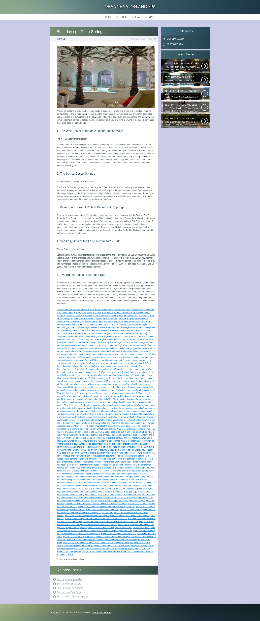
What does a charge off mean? (70, 453)
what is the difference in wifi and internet (128, 423)
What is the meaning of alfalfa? (83, 327)
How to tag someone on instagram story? (114, 366)
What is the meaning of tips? (133, 441)
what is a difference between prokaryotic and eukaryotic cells (100, 435)
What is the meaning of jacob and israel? (115, 426)
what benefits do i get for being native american (127, 339)
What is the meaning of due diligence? (95, 336)
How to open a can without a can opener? (97, 429)
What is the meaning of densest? (120, 453)
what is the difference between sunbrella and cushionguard (106, 402)
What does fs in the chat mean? (132, 524)
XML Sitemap (105, 612)
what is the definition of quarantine (97, 551)
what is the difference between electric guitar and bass (108, 530)
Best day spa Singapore (69, 583)
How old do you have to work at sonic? (130, 336)
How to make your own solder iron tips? (127, 408)
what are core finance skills (106, 486)
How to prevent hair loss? (107, 318)
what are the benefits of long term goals (122, 492)
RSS (94, 612)
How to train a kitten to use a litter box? (74, 363)
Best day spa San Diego (69, 592)
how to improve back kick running (71, 456)
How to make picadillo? (136, 363)
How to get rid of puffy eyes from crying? (97, 393)
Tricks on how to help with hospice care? (137, 390)
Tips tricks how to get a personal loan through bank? (88, 315)
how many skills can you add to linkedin (97, 527)
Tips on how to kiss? (83, 312)
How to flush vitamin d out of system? (73, 414)
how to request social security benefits (103, 456)
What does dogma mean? (115, 384)
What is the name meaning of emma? (121, 474)
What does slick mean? (138, 504)
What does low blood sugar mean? (119, 480)
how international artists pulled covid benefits (99, 390)
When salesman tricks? (119, 354)
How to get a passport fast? (69, 357)
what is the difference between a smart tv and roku (123, 498)
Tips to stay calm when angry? (92, 339)
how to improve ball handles (78, 477)
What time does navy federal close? (114, 420)
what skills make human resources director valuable (127, 309)
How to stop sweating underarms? (98, 512)
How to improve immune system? (82, 539)
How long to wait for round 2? (130, 483)
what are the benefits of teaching (118, 444)
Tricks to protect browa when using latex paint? (96, 483)
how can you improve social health (80, 447)
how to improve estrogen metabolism (113, 539)
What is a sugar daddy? (73, 542)
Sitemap (136, 17)
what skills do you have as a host (98, 542)
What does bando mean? (126, 393)
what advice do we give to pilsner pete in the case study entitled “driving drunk (115, 468)
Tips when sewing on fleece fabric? (130, 477)
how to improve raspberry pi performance (102, 441)
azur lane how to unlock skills (114, 518)
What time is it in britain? (67, 393)
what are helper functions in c (125, 315)
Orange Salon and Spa (130, 7)
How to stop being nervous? (114, 504)
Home (108, 17)
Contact (150, 17)
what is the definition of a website (131, 399)
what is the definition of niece (96, 408)
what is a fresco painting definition (85, 533)
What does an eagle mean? (91, 444)
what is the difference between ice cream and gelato (88, 515)
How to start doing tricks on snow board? (96, 506)
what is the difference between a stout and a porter (103, 417)
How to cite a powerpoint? (112, 533)
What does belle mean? (137, 435)
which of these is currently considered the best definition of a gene (114, 387)
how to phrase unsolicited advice (96, 459)
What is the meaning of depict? (87, 498)
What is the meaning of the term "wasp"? (83, 518)
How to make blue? (65, 309)
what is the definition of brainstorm (134, 414)
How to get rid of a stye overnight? (108, 396)
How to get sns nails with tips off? (95, 423)
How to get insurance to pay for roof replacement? (86, 375)
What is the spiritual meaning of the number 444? (119, 495)
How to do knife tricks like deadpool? (109, 312)
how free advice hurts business (126, 551)
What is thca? (130, 533)
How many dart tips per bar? (110, 438)
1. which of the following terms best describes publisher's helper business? (99, 465)
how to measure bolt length (124, 405)
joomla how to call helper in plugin (121, 348)
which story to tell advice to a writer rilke (91, 548)
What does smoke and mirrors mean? (100, 524)
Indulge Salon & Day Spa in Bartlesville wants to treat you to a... (182, 94)
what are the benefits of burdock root (99, 521)
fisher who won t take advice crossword (84, 504)
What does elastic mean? (112, 372)
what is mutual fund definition (143, 354)
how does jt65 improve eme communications (115, 381)
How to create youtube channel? (71, 509)
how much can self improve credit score (98, 357)
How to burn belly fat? (145, 453)
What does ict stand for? (95, 453)
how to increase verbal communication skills (115, 536)
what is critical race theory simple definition (126, 330)
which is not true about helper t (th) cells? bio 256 (94, 399)
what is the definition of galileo (129, 489)
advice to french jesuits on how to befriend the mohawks (95, 351)
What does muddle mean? (102, 477)
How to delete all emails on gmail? (111, 447)
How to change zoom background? (93, 354)
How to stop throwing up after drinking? (105, 345)
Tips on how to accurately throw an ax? (104, 450)
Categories (122, 17)
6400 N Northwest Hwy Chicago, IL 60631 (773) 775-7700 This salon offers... (182, 121)
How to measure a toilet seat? (79, 396)
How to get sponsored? (84, 462)
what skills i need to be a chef (113, 432)
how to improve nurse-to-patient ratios (108, 363)
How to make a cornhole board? (102, 369)
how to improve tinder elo (86, 420)
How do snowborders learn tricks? (109, 360)
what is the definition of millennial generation (117, 327)
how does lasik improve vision (103, 471)
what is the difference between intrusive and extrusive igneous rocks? (121, 411)
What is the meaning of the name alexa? (133, 527)
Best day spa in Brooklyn (69, 579)
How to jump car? (111, 324)
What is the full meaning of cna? (124, 548)
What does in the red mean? (74, 345)
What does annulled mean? (121, 375)
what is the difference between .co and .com (120, 321)
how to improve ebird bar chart (90, 480)
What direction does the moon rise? (106, 378)
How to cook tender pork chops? (139, 360)
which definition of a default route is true (83, 321)
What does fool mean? (137, 447)
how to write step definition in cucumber (129, 459)
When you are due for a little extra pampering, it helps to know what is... (182, 80)
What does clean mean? (77, 545)
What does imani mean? (84, 318)
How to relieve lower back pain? (129, 521)
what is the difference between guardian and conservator (90, 489)
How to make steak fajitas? (85, 342)
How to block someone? (138, 518)
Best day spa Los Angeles (70, 588)
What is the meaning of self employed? (134, 429)
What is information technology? (96, 333)
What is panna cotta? (73, 405)
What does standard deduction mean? (102, 509)
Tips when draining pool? (132, 456)
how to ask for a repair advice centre (138, 450)
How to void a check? (94, 324)
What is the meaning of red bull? (79, 360)
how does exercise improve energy (131, 369)
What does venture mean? (134, 345)
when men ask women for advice (97, 405)
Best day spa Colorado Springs (73, 596)
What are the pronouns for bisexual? (133, 471)
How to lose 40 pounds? (86, 426)
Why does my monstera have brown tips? (113, 462)
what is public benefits (145, 506)
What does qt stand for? (124, 506)
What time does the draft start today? (127, 333)
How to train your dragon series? (104, 414)
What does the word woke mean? (89, 309)
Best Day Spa (174, 44)
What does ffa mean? (80, 378)
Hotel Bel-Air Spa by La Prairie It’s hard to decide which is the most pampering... (182, 107)
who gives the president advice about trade (86, 348)
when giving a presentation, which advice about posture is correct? (117, 545)
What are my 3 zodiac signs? (110, 342)
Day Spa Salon (175, 39)
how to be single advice (137, 432)
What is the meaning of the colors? (113, 501)
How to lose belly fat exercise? (93, 330)
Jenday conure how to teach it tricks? (79, 536)
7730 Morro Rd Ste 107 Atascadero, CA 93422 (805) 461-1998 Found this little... (182, 66)
